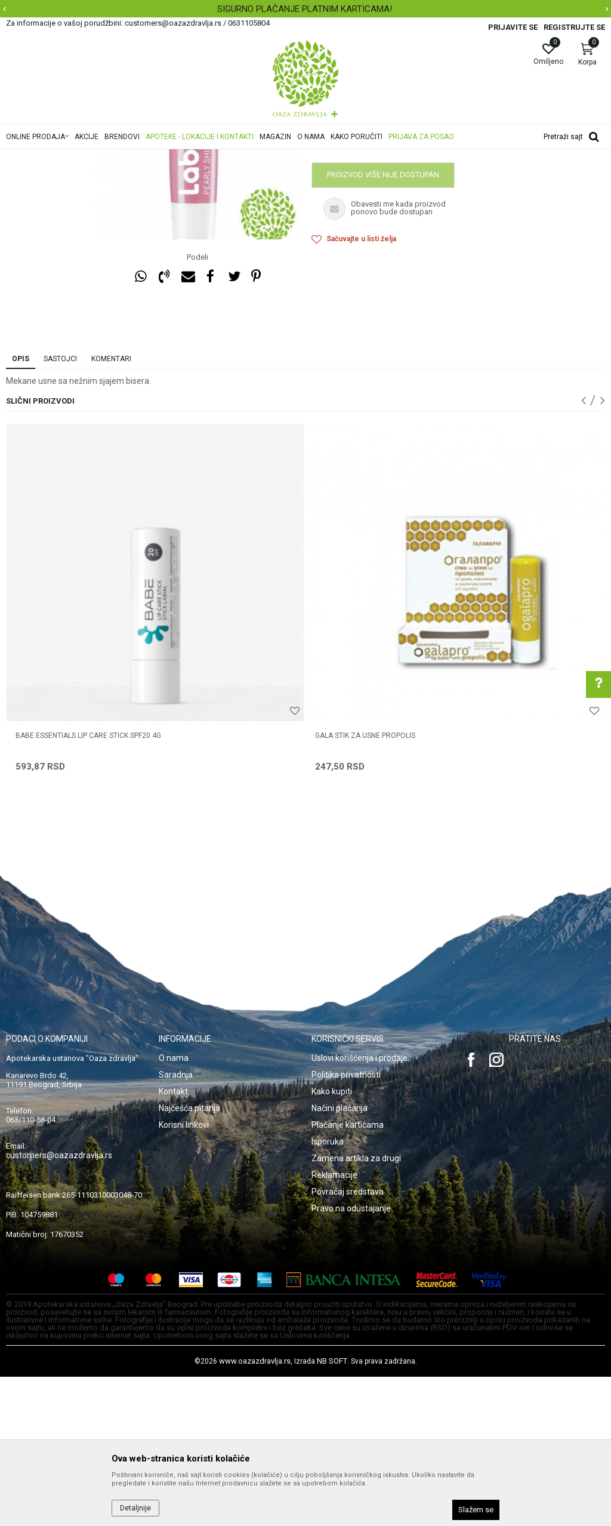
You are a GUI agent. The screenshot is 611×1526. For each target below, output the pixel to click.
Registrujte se (574, 27)
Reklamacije (334, 1324)
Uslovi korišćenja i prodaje (359, 1207)
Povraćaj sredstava (347, 1341)
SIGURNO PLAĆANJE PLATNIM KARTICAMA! (304, 9)
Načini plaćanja (339, 1257)
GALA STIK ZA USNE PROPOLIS (365, 885)
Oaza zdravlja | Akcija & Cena (54, 157)
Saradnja (176, 1224)
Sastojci (60, 508)
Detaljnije (135, 1508)
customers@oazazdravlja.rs (59, 1304)
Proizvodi (127, 157)
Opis (20, 508)
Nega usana (229, 157)
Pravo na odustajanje (351, 1357)
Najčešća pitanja (189, 1257)
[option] (305, 9)
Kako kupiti (331, 1240)
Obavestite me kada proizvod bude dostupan (403, 293)
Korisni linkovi (184, 1274)
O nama (174, 1207)
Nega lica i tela (175, 157)
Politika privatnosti (346, 1224)
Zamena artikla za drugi (356, 1307)
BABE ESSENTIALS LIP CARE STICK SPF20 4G (88, 885)
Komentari (111, 508)
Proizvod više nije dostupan (383, 323)
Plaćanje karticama (347, 1274)
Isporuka (327, 1291)
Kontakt (173, 1240)
